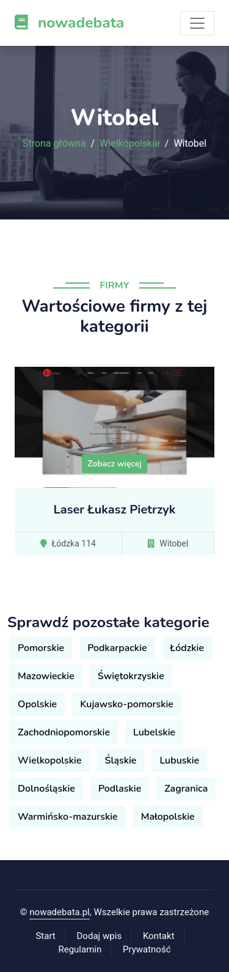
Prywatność (146, 949)
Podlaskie (119, 788)
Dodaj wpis (99, 936)
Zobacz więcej (114, 463)
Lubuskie (179, 760)
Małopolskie (168, 816)
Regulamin (79, 949)
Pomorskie (41, 648)
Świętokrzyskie (131, 676)
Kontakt (159, 936)
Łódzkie (187, 648)
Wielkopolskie (130, 143)
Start (45, 936)
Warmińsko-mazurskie (68, 816)
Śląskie (121, 760)
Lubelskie (154, 732)
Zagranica (186, 788)
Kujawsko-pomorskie (126, 704)
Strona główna (54, 143)
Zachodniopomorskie (64, 732)
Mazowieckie (46, 676)
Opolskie (37, 704)
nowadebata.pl (59, 912)
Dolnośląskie (46, 788)
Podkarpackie (117, 648)
